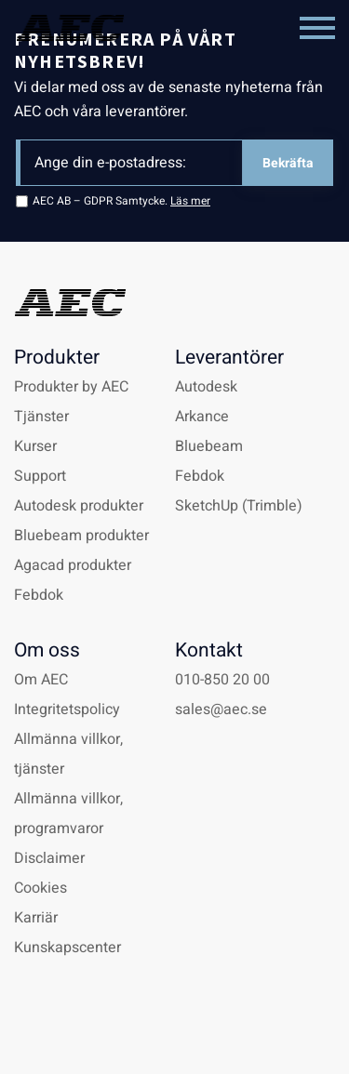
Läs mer (190, 200)
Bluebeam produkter (81, 535)
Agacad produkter (72, 565)
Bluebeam (209, 446)
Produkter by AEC (71, 387)
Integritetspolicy (67, 709)
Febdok (38, 595)
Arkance (202, 416)
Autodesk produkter (78, 506)
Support (40, 476)
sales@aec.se (221, 709)
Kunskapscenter (67, 947)
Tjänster (41, 416)
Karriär (36, 918)
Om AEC (41, 680)
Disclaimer (49, 858)
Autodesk (206, 387)
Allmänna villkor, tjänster (68, 754)
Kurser (35, 446)
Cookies (40, 888)
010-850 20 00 (222, 680)
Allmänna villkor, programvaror (68, 814)
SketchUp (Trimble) (238, 506)
